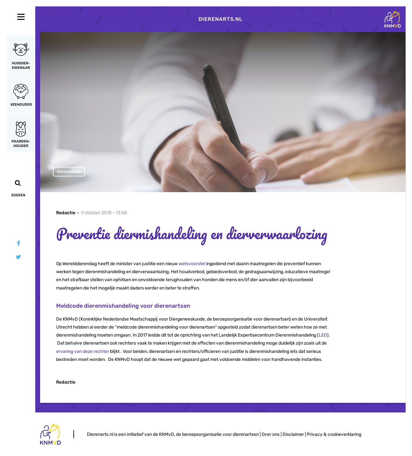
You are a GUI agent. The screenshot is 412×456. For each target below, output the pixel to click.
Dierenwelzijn (69, 171)
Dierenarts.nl (220, 19)
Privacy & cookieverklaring (334, 434)
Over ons (271, 434)
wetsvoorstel (192, 263)
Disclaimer (293, 434)
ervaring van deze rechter (82, 351)
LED (323, 335)
